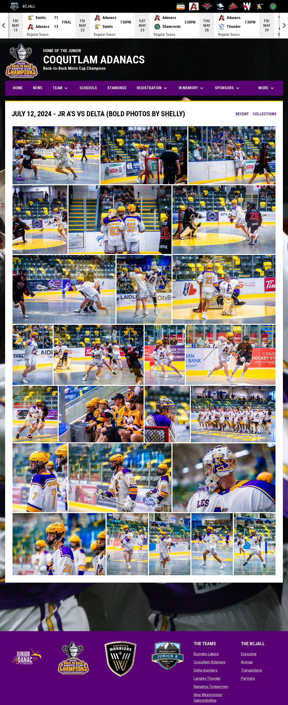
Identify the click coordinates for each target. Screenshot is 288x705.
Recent (242, 114)
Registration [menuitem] (154, 88)
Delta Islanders (205, 670)
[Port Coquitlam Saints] (260, 6)
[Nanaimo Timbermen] (233, 6)
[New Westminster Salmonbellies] (246, 6)
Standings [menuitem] (116, 88)
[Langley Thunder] (220, 6)
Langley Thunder (207, 678)
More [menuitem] (266, 88)
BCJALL (23, 6)
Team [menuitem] (61, 88)
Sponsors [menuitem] (228, 88)
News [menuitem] (37, 88)
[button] (56, 155)
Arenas (247, 662)
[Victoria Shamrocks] (273, 6)
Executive (249, 654)
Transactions (251, 670)
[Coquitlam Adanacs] (194, 6)
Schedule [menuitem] (88, 88)
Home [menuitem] (18, 88)
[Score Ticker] (144, 25)
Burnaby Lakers (206, 654)
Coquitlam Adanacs (209, 662)
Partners (248, 678)
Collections (265, 114)
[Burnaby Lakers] (181, 6)
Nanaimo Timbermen (211, 687)
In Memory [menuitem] (192, 88)
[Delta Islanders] (207, 6)
